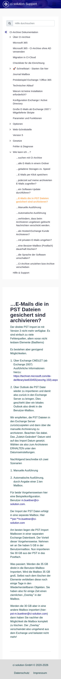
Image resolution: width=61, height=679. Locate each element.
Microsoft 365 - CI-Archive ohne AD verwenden (32, 50)
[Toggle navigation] (54, 4)
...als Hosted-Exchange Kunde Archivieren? (32, 233)
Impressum (40, 672)
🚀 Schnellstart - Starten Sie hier (30, 68)
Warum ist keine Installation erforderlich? (28, 93)
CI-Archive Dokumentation (24, 32)
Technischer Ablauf (23, 85)
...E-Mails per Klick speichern (31, 174)
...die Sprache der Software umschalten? (31, 256)
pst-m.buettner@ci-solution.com (28, 613)
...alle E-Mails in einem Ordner (32, 163)
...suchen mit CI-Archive (29, 157)
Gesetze (17, 140)
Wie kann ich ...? (22, 152)
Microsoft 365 (20, 42)
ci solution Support (19, 4)
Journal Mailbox (21, 74)
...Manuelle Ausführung (28, 207)
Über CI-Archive (21, 37)
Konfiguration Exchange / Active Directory (30, 102)
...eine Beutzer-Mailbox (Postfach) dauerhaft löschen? (34, 247)
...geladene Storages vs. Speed (33, 169)
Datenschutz (21, 672)
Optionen (18, 123)
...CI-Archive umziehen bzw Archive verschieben (35, 265)
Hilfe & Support (21, 272)
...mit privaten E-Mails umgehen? (34, 240)
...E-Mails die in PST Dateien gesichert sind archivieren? (32, 200)
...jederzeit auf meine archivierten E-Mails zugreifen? (34, 182)
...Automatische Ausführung (31, 213)
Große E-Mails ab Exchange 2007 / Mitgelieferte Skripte (32, 111)
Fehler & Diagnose (23, 146)
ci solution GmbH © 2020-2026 (30, 665)
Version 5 (18, 135)
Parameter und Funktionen (27, 118)
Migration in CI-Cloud (24, 57)
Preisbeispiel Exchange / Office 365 (32, 79)
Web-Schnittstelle (22, 129)
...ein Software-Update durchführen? (28, 191)
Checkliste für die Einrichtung (28, 63)
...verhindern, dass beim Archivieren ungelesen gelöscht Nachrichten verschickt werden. (33, 222)
